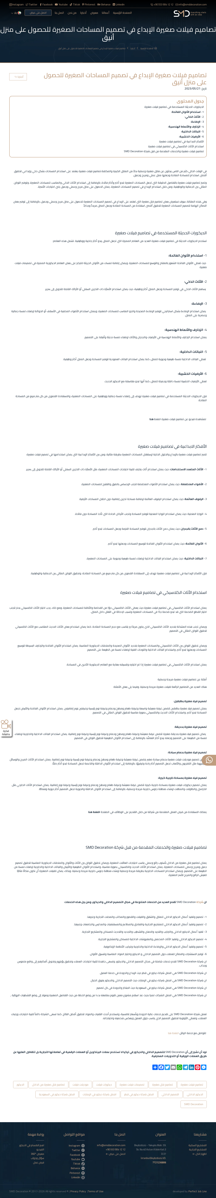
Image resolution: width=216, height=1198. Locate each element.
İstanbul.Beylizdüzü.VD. (153, 1160)
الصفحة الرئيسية (122, 12)
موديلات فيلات (80, 1084)
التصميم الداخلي (170, 1094)
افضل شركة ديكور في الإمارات (99, 1094)
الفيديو (40, 1149)
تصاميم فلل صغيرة (162, 1084)
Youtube (61, 4)
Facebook (46, 4)
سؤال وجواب (37, 1158)
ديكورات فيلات (104, 1084)
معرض (94, 12)
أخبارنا (83, 12)
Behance (104, 4)
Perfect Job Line (197, 1191)
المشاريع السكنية (197, 1145)
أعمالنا (105, 12)
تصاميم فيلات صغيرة (192, 1084)
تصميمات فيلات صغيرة (132, 1084)
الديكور (20, 1084)
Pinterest (88, 4)
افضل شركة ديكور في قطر (139, 1094)
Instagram (16, 4)
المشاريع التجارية (198, 1149)
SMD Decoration (193, 1104)
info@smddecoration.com (191, 4)
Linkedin (119, 4)
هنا (169, 1033)
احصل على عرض (38, 12)
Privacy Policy (78, 1191)
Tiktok (75, 4)
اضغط (175, 1033)
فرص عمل (38, 1162)
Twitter (31, 4)
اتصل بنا (59, 12)
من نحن (72, 12)
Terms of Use (95, 1191)
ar (16, 13)
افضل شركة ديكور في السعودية (57, 1094)
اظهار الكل (200, 1154)
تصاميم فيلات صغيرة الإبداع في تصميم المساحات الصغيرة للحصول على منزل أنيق (93, 48)
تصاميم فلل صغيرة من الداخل (48, 1084)
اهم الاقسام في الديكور (31, 1145)
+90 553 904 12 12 (162, 4)
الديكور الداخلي (195, 1094)
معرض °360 (37, 1154)
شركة (199, 901)
